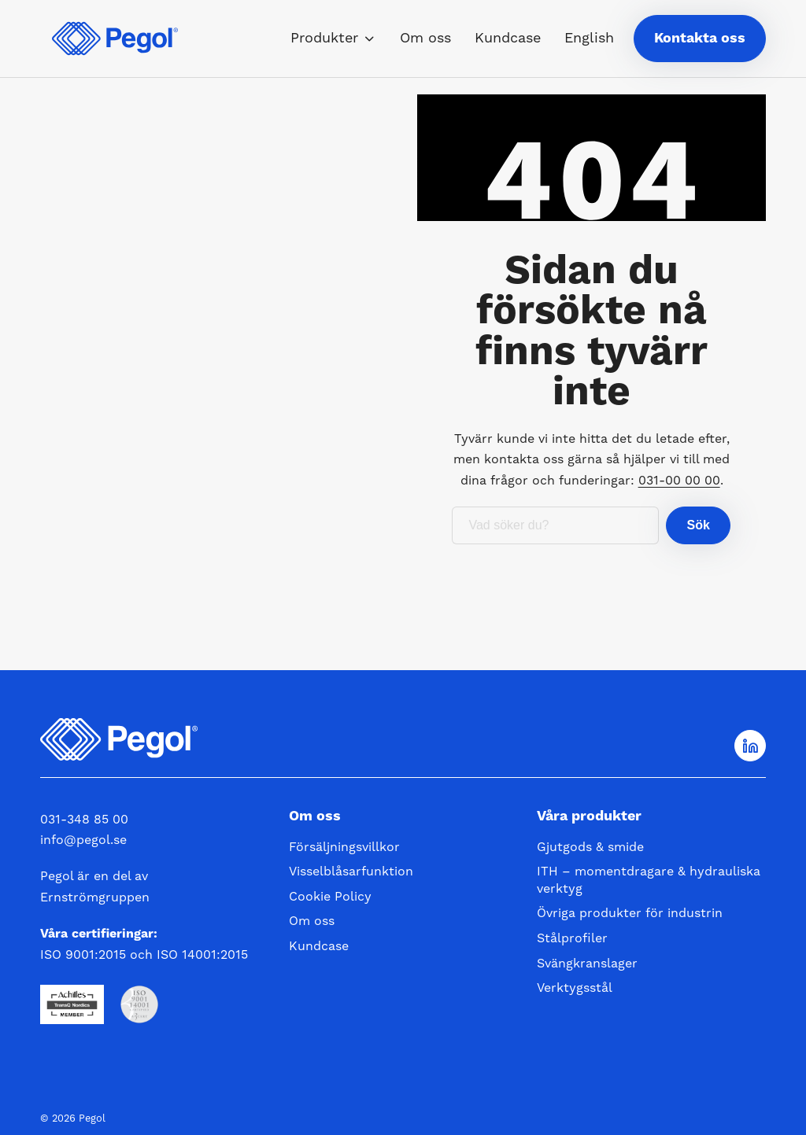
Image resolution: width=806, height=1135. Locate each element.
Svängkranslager (587, 963)
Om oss (425, 38)
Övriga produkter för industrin (630, 913)
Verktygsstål (574, 988)
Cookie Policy (330, 897)
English (589, 38)
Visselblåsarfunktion (351, 871)
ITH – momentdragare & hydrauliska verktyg (648, 880)
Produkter (324, 38)
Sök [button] (697, 525)
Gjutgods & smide (590, 847)
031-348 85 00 (84, 819)
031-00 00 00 (679, 480)
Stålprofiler (572, 938)
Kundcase (508, 38)
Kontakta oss (699, 38)
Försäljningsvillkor (344, 847)
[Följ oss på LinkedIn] (750, 745)
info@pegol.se (83, 840)
